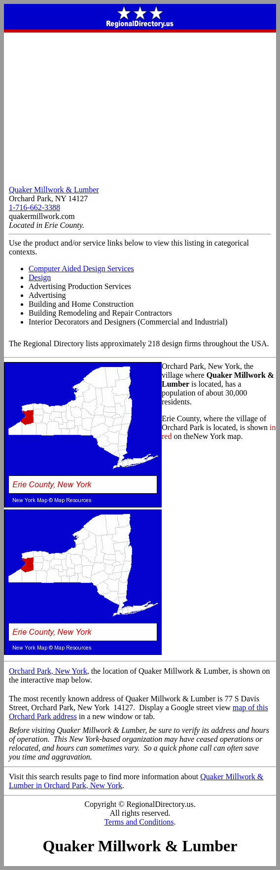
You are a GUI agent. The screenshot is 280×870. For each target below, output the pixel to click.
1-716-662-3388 (34, 207)
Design (40, 277)
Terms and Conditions (139, 822)
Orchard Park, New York (48, 671)
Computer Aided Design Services (81, 268)
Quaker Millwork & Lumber (54, 189)
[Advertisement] (140, 106)
